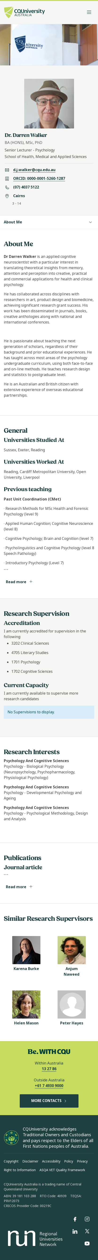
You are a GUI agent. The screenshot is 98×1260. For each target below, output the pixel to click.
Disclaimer (30, 1161)
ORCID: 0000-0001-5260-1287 (39, 178)
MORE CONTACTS (49, 1100)
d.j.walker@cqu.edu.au (34, 170)
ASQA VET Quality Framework (62, 1170)
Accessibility (51, 1161)
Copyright (11, 1161)
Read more (19, 582)
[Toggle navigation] (89, 12)
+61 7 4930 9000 (49, 1085)
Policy (68, 1161)
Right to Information (20, 1170)
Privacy (82, 1161)
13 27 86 (49, 1069)
